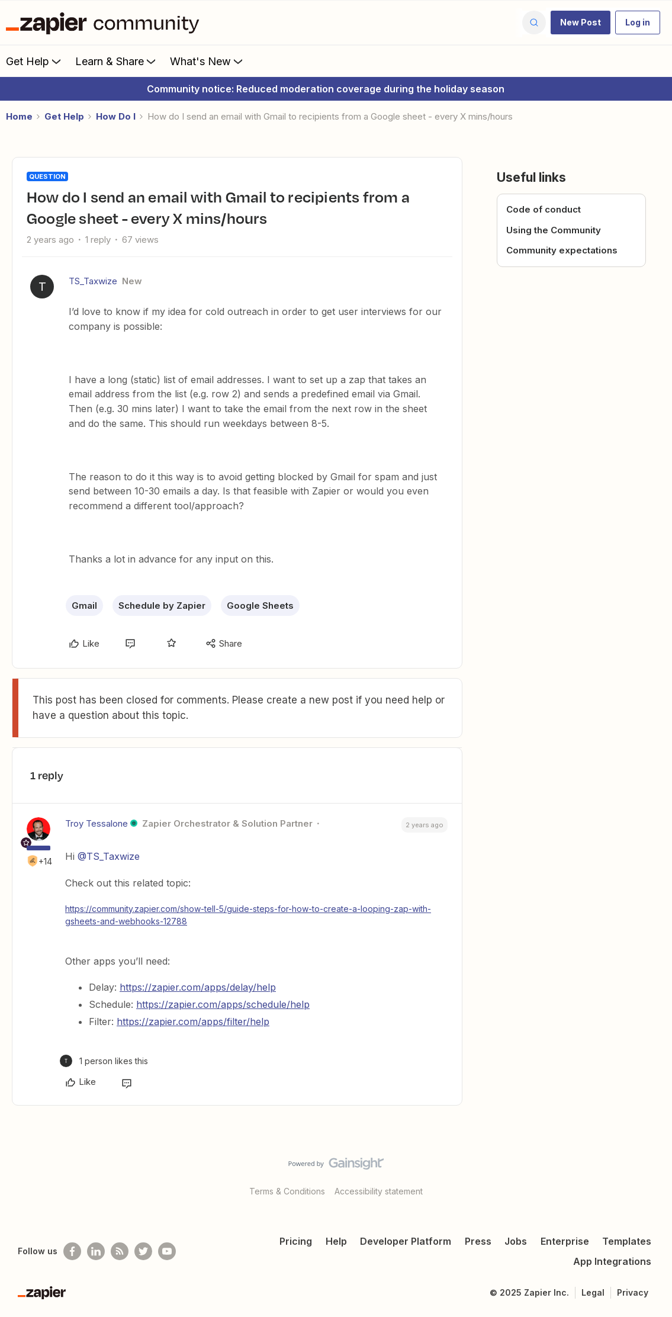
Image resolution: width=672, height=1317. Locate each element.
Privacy (632, 1292)
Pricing (295, 1241)
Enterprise (565, 1241)
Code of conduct (543, 209)
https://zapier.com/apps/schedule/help (223, 1004)
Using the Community (553, 230)
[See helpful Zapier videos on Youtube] (167, 1251)
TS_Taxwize (93, 281)
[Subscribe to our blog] (119, 1251)
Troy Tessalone (96, 823)
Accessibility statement (379, 1191)
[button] (580, 22)
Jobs (515, 1241)
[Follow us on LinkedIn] (96, 1251)
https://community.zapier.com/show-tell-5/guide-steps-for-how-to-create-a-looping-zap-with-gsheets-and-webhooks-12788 (248, 915)
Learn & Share (116, 61)
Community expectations (562, 250)
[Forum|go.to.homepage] (105, 22)
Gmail (84, 605)
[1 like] (104, 1061)
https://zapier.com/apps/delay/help (198, 987)
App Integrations (612, 1261)
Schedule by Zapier (161, 605)
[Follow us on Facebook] (72, 1251)
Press (478, 1241)
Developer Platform (405, 1241)
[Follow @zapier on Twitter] (143, 1251)
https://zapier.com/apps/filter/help (193, 1021)
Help (336, 1241)
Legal (593, 1292)
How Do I (116, 116)
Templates (626, 1241)
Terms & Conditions (287, 1191)
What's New (207, 61)
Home (19, 116)
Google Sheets (260, 605)
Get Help (34, 61)
